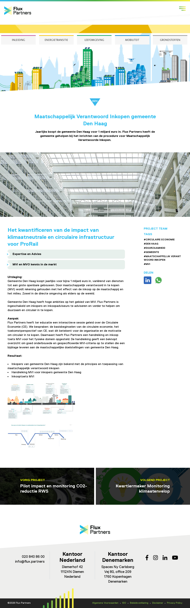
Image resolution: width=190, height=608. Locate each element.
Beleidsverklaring (139, 603)
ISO (124, 603)
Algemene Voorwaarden (105, 603)
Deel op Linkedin (147, 280)
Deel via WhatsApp (158, 280)
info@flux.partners (30, 561)
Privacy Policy (174, 603)
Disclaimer (157, 603)
